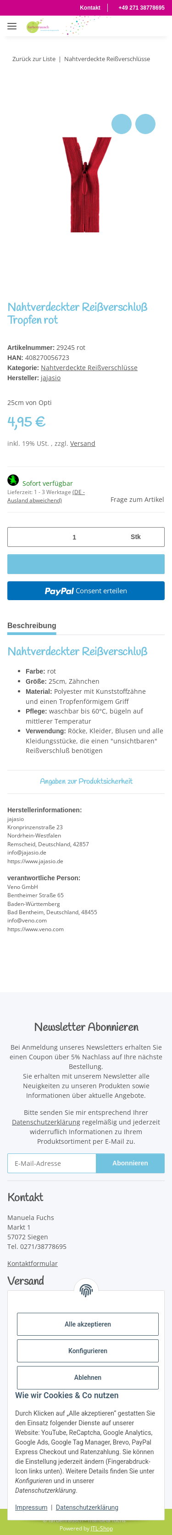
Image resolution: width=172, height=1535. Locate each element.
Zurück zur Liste (35, 59)
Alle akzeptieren (88, 1324)
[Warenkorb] (155, 26)
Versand (82, 441)
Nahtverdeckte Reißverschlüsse (89, 366)
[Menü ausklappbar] (12, 21)
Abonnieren (130, 1158)
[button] (106, 26)
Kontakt (83, 7)
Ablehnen (87, 1377)
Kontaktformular (32, 1258)
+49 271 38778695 (140, 7)
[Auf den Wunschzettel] (145, 124)
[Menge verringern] (18, 535)
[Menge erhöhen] (154, 535)
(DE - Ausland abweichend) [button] (46, 494)
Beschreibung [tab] (34, 623)
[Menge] (74, 535)
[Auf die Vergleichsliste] (121, 124)
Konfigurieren (87, 1351)
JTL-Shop (102, 1523)
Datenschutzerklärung (87, 1507)
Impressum (31, 1507)
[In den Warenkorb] (14, 101)
